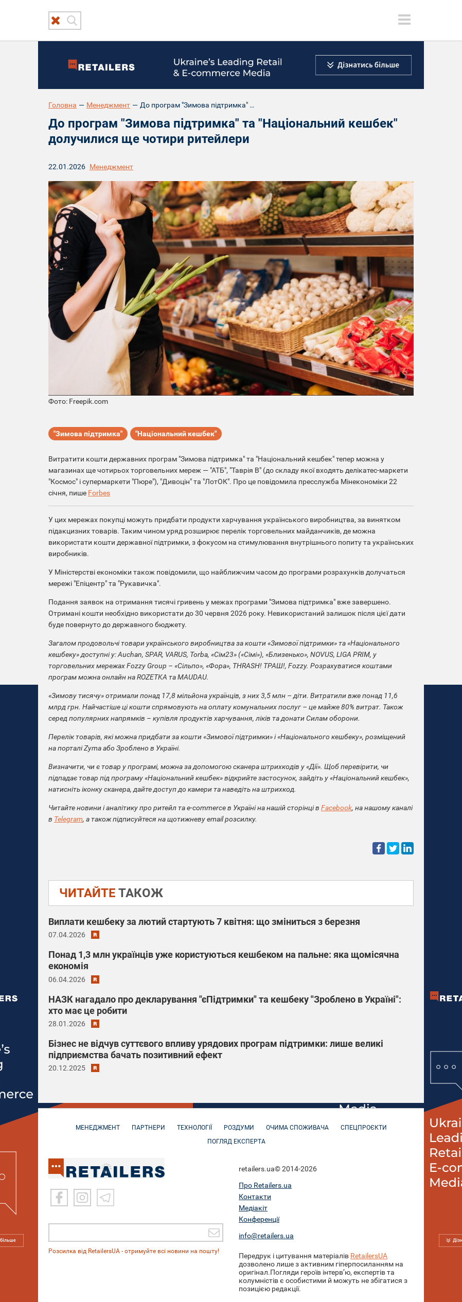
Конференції (259, 1218)
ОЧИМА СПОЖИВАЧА (297, 1122)
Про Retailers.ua (265, 1184)
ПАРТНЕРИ (148, 1122)
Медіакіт (253, 1207)
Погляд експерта (236, 1136)
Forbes (99, 493)
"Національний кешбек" (176, 434)
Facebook (336, 808)
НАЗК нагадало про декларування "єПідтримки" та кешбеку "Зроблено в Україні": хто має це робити (224, 1005)
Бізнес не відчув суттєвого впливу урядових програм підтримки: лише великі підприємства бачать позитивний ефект (215, 1049)
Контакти (255, 1195)
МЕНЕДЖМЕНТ (98, 1122)
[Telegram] (105, 1196)
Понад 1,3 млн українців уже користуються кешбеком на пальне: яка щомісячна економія (223, 960)
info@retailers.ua (266, 1234)
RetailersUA (368, 1255)
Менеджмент (108, 105)
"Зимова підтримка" (88, 434)
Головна (62, 105)
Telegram (68, 819)
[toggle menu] (404, 19)
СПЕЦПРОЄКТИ (364, 1122)
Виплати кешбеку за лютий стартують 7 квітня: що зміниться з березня (204, 921)
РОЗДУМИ (239, 1122)
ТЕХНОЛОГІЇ (194, 1122)
